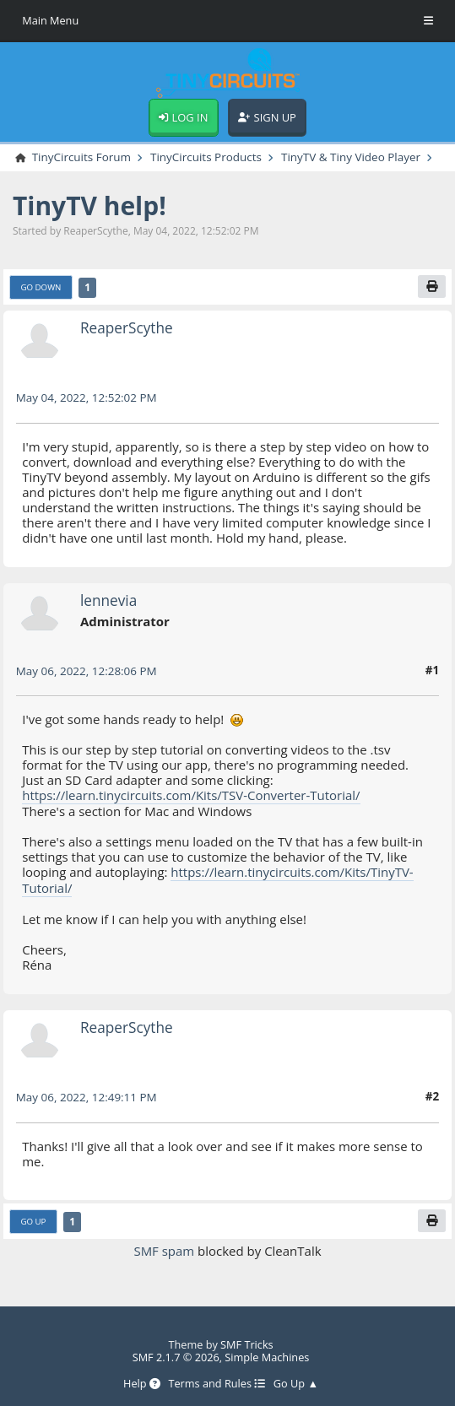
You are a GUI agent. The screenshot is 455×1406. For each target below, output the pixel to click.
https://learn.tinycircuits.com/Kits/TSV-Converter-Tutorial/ (191, 795)
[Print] (432, 286)
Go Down (40, 287)
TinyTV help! (89, 206)
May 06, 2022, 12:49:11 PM (86, 1095)
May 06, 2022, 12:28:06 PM (86, 671)
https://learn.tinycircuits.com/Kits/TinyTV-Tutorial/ (218, 879)
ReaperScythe (126, 328)
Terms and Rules (216, 1381)
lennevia (108, 601)
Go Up (33, 1219)
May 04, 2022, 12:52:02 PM (86, 398)
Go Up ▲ (296, 1381)
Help (141, 1381)
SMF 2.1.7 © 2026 (176, 1353)
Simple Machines (267, 1353)
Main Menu (50, 20)
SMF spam (163, 1248)
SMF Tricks (247, 1341)
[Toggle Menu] (428, 21)
